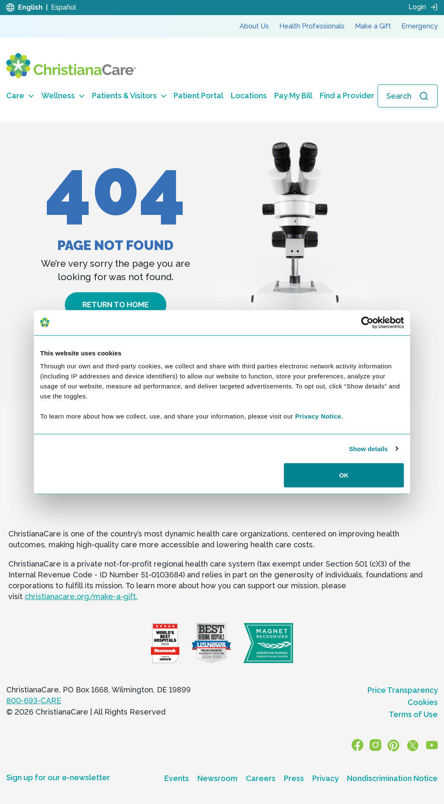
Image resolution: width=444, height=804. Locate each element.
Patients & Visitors (129, 95)
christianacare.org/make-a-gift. (81, 596)
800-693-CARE (33, 700)
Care (20, 95)
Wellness (62, 95)
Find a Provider (347, 95)
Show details (368, 448)
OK (344, 475)
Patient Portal (198, 95)
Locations (249, 95)
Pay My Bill (293, 95)
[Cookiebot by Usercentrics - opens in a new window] (367, 322)
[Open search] (408, 95)
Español (63, 7)
